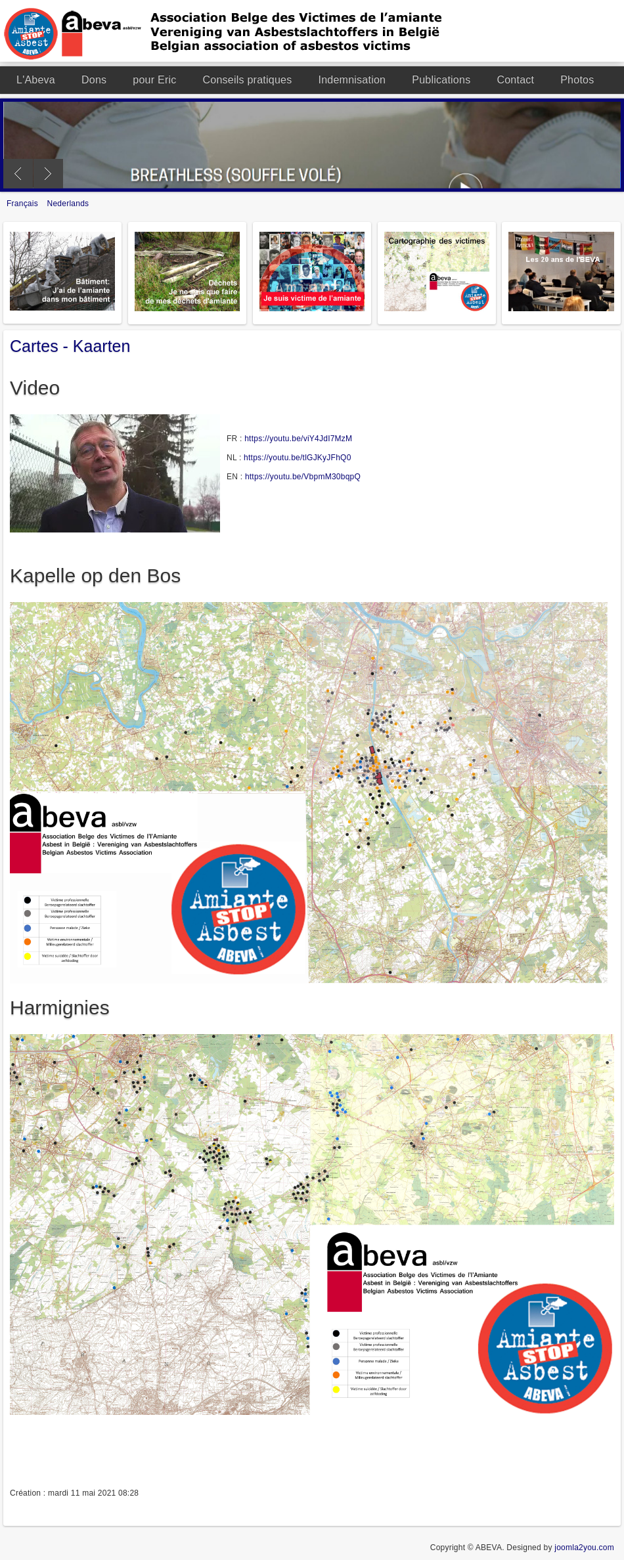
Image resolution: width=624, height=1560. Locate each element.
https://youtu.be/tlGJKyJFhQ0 (297, 457)
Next (48, 173)
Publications (441, 79)
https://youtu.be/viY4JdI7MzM (298, 438)
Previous (18, 173)
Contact (515, 79)
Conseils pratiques (247, 79)
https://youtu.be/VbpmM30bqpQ (303, 476)
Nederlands (68, 203)
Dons (93, 79)
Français (24, 203)
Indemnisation (352, 79)
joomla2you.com (584, 1547)
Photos (577, 79)
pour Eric (154, 79)
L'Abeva (35, 79)
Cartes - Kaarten (70, 346)
